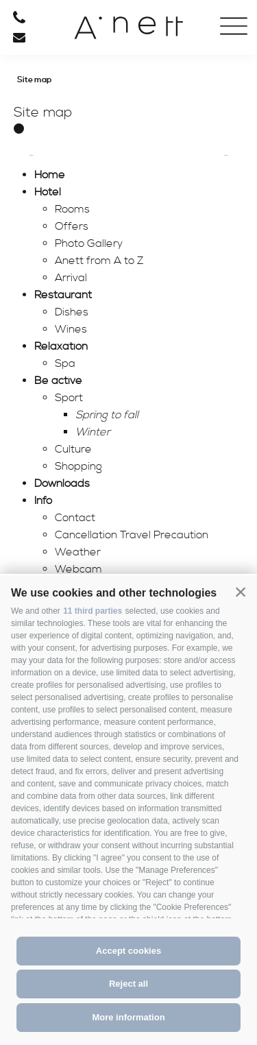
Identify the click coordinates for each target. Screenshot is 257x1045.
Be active (58, 380)
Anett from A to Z (99, 260)
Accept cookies (128, 951)
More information (128, 1017)
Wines (71, 329)
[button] (240, 591)
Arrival (71, 278)
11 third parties (92, 611)
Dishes (71, 312)
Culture (73, 449)
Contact (75, 518)
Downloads (62, 483)
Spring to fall (106, 415)
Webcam (78, 569)
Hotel (47, 192)
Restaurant (63, 295)
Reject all (128, 983)
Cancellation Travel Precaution (131, 535)
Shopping (78, 466)
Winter (92, 432)
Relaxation (61, 346)
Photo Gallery (89, 243)
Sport (69, 398)
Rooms (72, 209)
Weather (78, 552)
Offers (71, 226)
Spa (65, 363)
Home (49, 175)
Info (43, 500)
